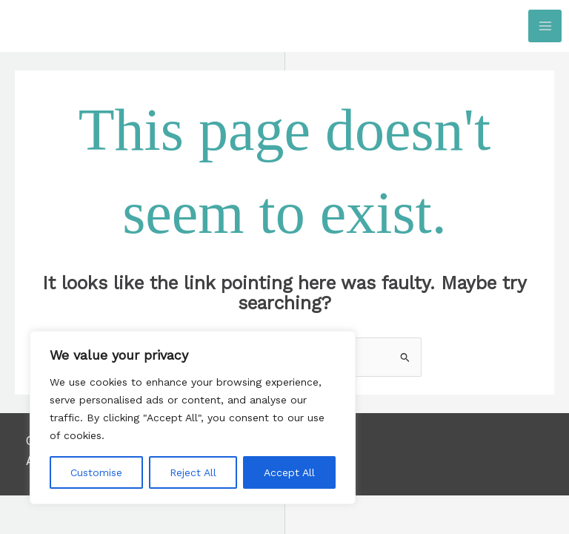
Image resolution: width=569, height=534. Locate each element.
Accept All (289, 472)
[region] (193, 417)
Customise (96, 472)
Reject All (193, 472)
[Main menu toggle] (545, 26)
